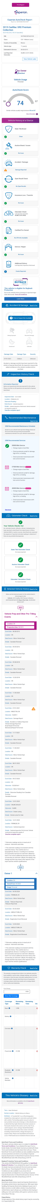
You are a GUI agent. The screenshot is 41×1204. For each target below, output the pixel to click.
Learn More (20, 299)
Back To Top (33, 305)
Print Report (20, 5)
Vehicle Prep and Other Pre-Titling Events (20, 615)
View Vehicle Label (30, 59)
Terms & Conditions (21, 294)
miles (27, 991)
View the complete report (12, 410)
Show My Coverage (11, 996)
